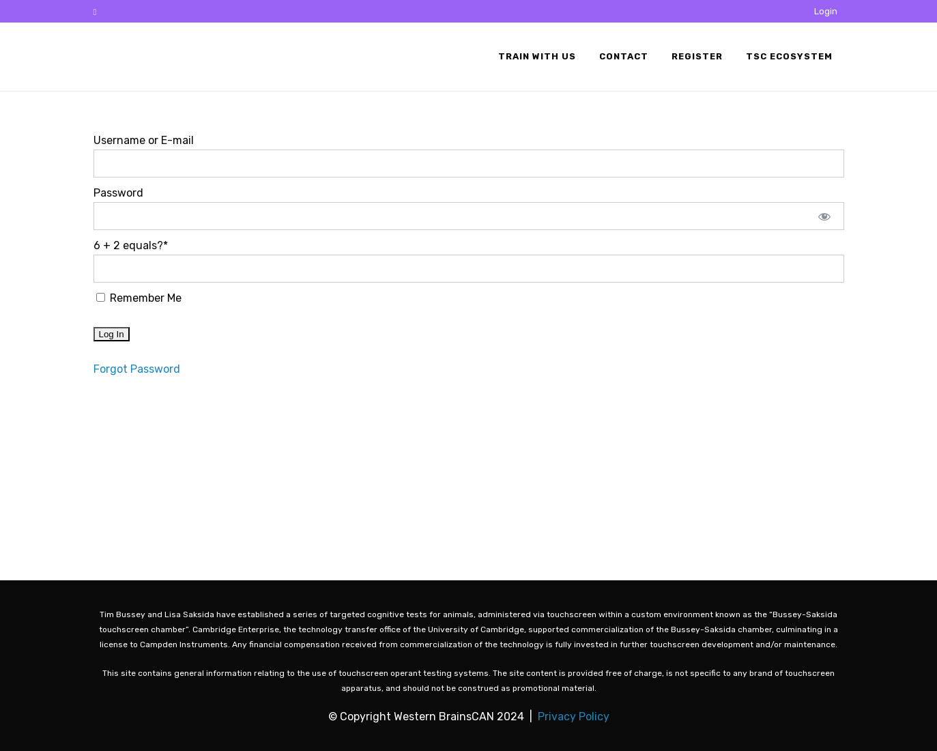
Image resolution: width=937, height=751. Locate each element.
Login (825, 11)
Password (118, 192)
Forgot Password (136, 369)
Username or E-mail (143, 140)
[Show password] (824, 216)
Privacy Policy (573, 716)
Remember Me (139, 298)
